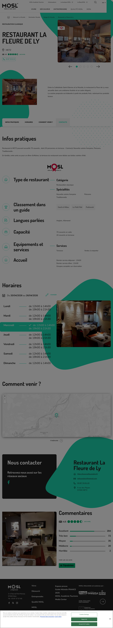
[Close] (110, 621)
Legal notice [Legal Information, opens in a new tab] (58, 619)
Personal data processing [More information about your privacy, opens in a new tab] (47, 619)
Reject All (84, 622)
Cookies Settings (84, 617)
